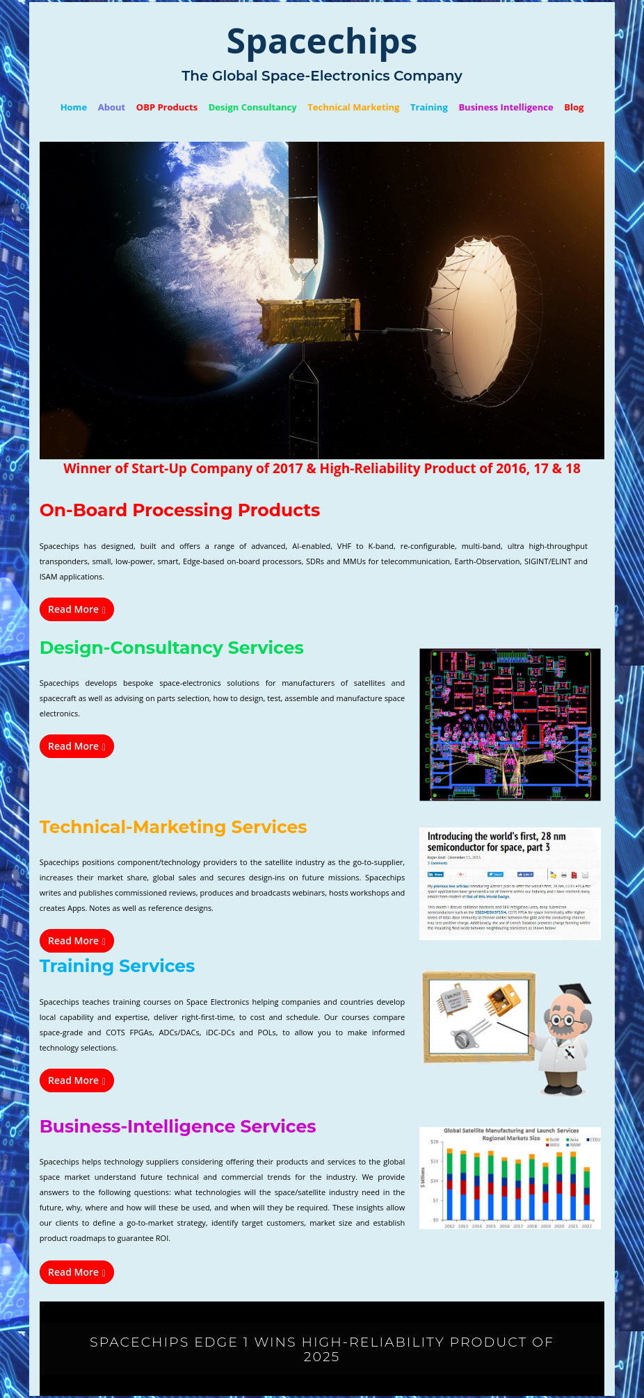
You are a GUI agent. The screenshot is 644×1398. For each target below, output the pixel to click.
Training (429, 107)
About (111, 107)
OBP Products (167, 107)
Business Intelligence (505, 107)
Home (74, 107)
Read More (77, 609)
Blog (573, 107)
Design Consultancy (253, 107)
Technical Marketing (353, 107)
